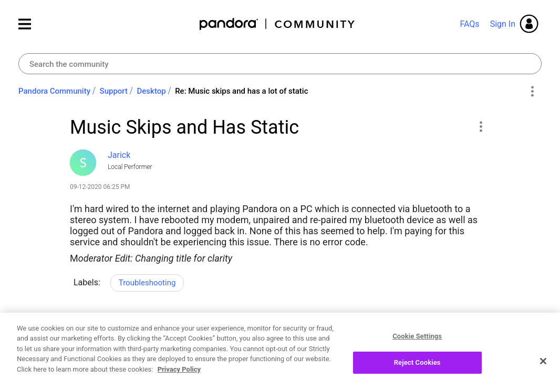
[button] (480, 126)
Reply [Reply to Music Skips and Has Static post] (453, 326)
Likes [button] (88, 328)
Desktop (151, 91)
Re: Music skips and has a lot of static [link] (241, 91)
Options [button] (532, 92)
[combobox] (280, 63)
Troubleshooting (147, 282)
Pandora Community (277, 24)
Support (114, 91)
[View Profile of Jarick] (119, 155)
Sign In (502, 24)
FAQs (469, 24)
